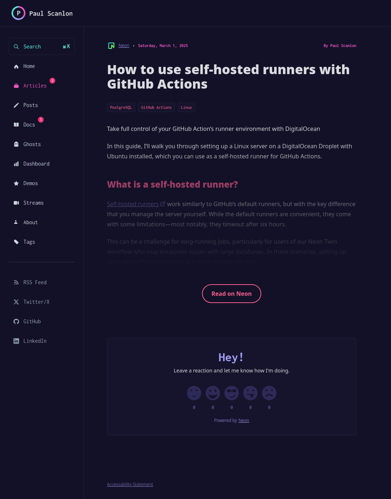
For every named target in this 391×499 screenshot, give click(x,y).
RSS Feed (30, 282)
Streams (28, 203)
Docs (27, 122)
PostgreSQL (121, 107)
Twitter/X (31, 302)
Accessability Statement (130, 484)
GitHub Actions (156, 107)
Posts (25, 105)
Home (24, 66)
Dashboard (31, 164)
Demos (25, 183)
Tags (24, 242)
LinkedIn (30, 341)
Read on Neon (231, 294)
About (25, 222)
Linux (186, 107)
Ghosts (27, 144)
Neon (124, 45)
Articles (33, 83)
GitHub (27, 321)
